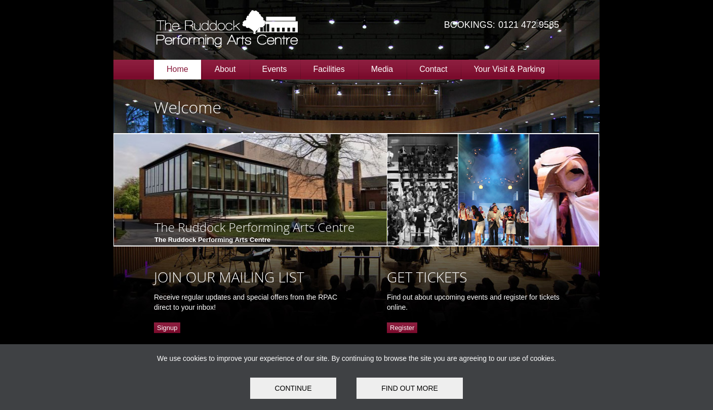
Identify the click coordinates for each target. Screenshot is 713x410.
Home (177, 69)
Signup (167, 328)
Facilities (328, 69)
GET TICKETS (427, 276)
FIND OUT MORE (409, 388)
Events (274, 69)
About (225, 69)
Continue (292, 388)
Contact (433, 69)
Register (402, 328)
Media (382, 69)
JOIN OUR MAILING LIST (229, 276)
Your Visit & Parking (509, 69)
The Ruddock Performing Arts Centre (254, 227)
